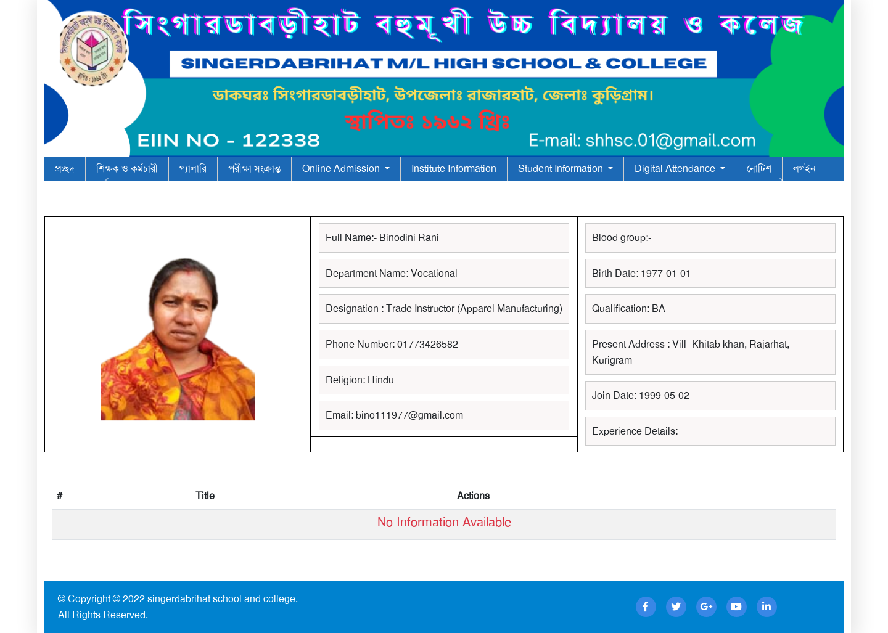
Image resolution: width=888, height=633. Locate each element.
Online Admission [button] (342, 168)
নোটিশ (759, 168)
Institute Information (453, 168)
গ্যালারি (193, 168)
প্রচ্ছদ (65, 168)
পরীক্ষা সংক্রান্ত (254, 168)
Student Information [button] (562, 168)
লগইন (804, 168)
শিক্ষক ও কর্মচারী (127, 168)
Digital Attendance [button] (676, 168)
